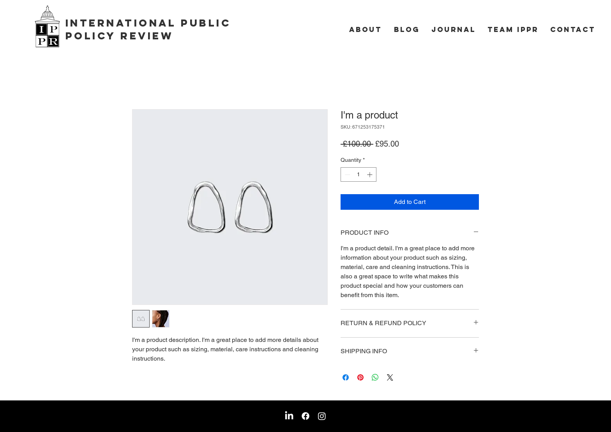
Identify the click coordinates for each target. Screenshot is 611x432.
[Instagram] (322, 416)
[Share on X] (390, 377)
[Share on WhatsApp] (375, 377)
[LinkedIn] (289, 416)
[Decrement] (346, 174)
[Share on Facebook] (345, 377)
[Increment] (370, 174)
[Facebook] (305, 416)
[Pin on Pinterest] (360, 377)
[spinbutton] (358, 174)
